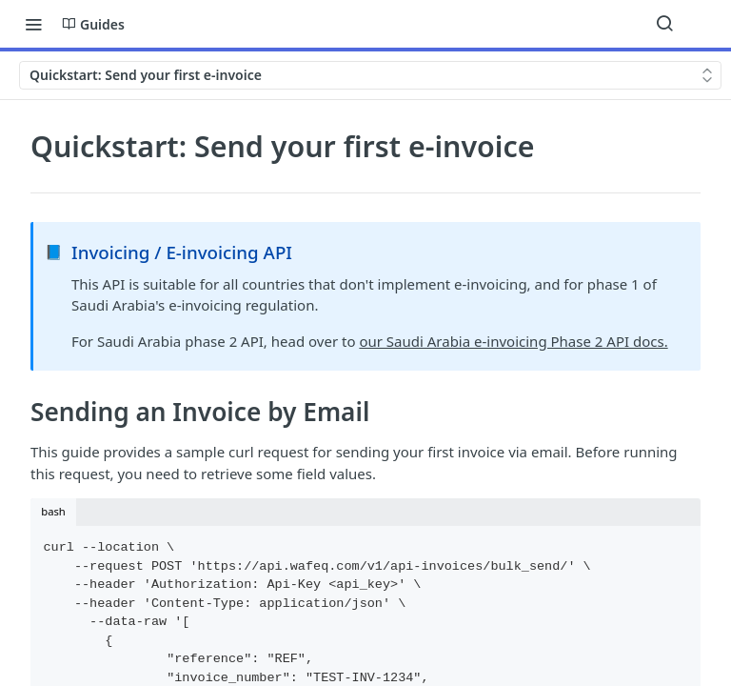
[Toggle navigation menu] (33, 24)
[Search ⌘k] (664, 24)
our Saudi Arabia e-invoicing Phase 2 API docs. (513, 341)
